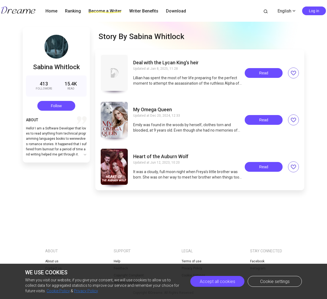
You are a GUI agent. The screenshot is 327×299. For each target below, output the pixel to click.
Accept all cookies (217, 281)
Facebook (257, 261)
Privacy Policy (86, 291)
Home (51, 11)
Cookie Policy (58, 291)
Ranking (73, 11)
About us (51, 261)
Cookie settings (275, 281)
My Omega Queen (152, 109)
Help (117, 261)
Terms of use (191, 261)
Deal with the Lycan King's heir (166, 62)
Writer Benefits (143, 11)
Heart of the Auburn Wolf (160, 156)
